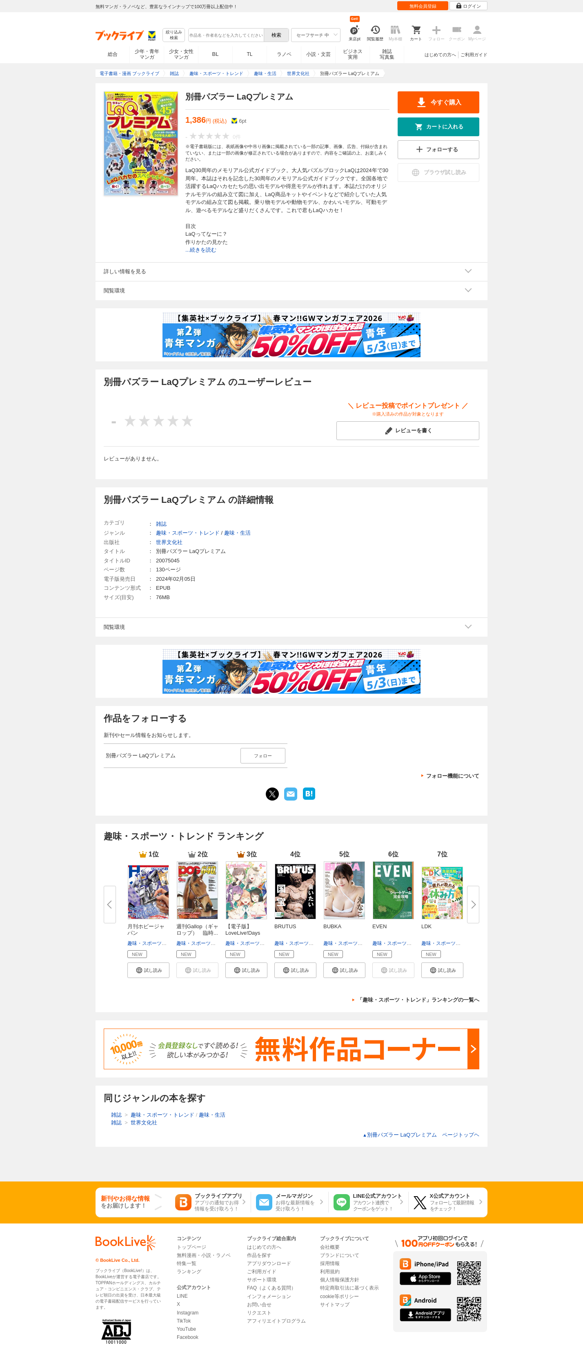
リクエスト (259, 1313)
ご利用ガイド (474, 54)
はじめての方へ (440, 54)
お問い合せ (259, 1304)
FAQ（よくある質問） (271, 1288)
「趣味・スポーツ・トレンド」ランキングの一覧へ (418, 1000)
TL (249, 54)
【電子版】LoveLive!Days (242, 929)
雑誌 (161, 524)
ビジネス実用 (353, 54)
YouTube (186, 1329)
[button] (148, 970)
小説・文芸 (318, 54)
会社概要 (330, 1247)
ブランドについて (339, 1255)
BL (215, 54)
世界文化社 (169, 542)
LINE (182, 1296)
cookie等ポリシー (339, 1296)
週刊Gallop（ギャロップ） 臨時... (197, 929)
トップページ (191, 1247)
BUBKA (332, 926)
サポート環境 (261, 1280)
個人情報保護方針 (339, 1280)
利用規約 (330, 1271)
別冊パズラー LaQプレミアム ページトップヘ (421, 1135)
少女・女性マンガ (181, 54)
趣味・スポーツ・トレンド (156, 943)
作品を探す (259, 1255)
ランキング (189, 1271)
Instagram (187, 1313)
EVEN (379, 926)
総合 (113, 54)
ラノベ (284, 54)
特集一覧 (186, 1263)
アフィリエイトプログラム (276, 1321)
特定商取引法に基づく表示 (349, 1288)
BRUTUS (285, 926)
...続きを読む (200, 250)
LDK (426, 926)
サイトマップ (334, 1304)
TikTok (184, 1321)
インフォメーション (269, 1296)
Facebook (187, 1337)
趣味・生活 (237, 533)
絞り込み (174, 35)
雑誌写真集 (387, 54)
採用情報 (330, 1263)
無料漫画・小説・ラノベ (204, 1255)
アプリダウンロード (269, 1263)
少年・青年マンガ (147, 54)
